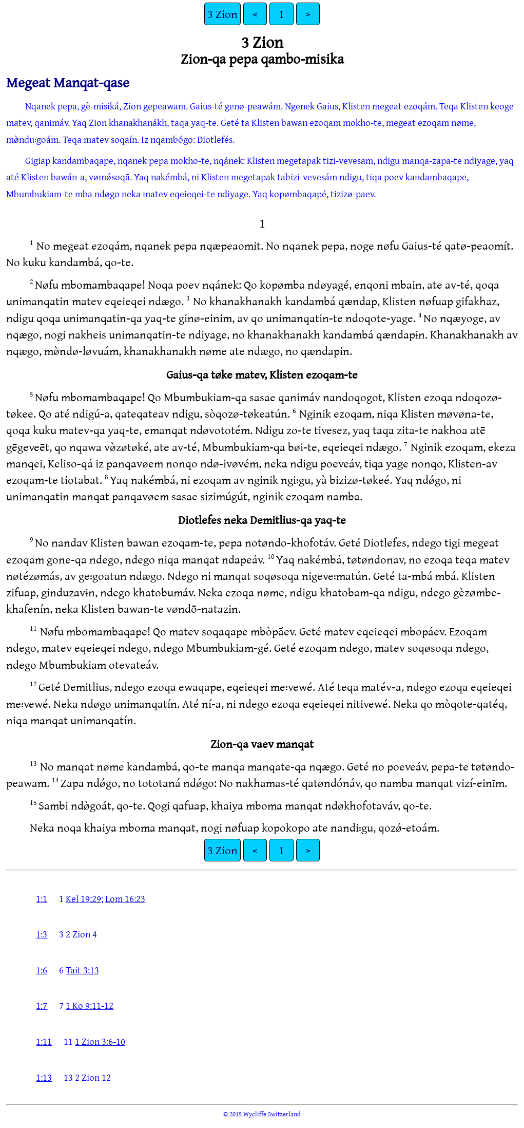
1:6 (41, 970)
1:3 (41, 934)
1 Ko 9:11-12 (89, 1005)
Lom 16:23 (125, 898)
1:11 (44, 1041)
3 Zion (222, 13)
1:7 (41, 1005)
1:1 (41, 898)
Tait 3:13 (82, 970)
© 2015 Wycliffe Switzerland (262, 1113)
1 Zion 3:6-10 (100, 1041)
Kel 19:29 (83, 898)
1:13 (44, 1077)
